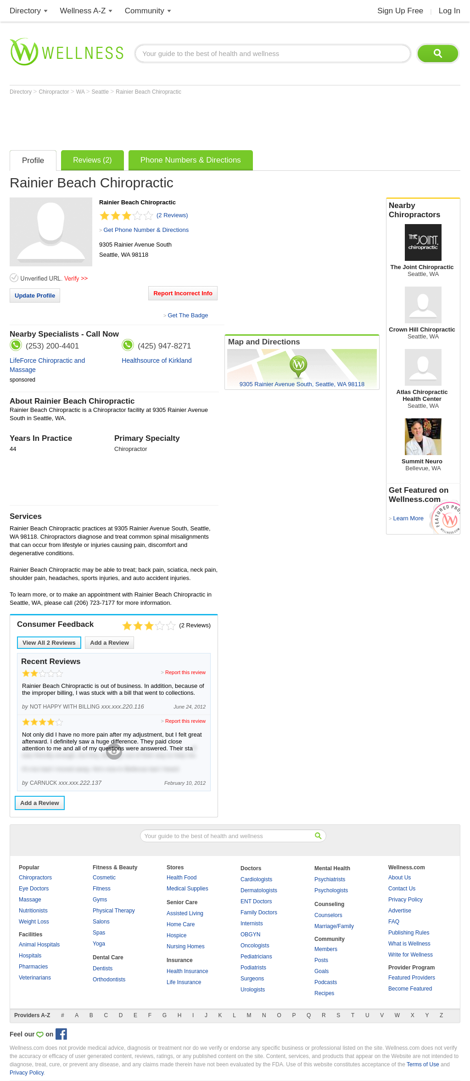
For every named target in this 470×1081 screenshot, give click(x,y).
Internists (252, 923)
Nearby (423, 210)
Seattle (101, 92)
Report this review (185, 672)
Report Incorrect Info (183, 293)
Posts (321, 960)
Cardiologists (256, 879)
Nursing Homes (186, 946)
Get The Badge (188, 315)
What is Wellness (409, 943)
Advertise (399, 910)
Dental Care (108, 957)
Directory (25, 10)
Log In (449, 10)
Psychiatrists (329, 879)
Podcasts (325, 982)
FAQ (393, 921)
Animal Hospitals (39, 944)
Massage (30, 899)
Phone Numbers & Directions (190, 160)
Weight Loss (34, 921)
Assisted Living (185, 913)
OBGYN (250, 934)
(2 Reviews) (172, 215)
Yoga (99, 943)
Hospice (176, 935)
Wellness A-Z (83, 10)
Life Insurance (184, 982)
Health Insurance (187, 971)
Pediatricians (256, 956)
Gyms (100, 899)
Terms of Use (423, 1064)
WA (81, 92)
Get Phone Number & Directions (146, 229)
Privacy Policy (405, 899)
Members (325, 949)
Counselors (328, 915)
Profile (33, 160)
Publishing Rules (408, 932)
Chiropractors (35, 877)
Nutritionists (33, 910)
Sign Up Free (400, 10)
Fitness (102, 888)
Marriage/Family (334, 926)
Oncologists (255, 945)
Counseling (329, 904)
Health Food (181, 877)
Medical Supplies (187, 888)
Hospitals (30, 955)
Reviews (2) (92, 160)
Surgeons (252, 978)
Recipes (324, 993)
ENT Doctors (256, 901)
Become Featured (410, 988)
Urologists (253, 989)
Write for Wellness (410, 955)
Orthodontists (109, 979)
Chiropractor (54, 92)
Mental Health (332, 868)
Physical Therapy (114, 910)
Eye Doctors (34, 888)
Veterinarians (35, 977)
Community (144, 10)
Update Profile (35, 295)
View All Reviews (49, 642)
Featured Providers (411, 977)
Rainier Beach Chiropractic (148, 92)
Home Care (181, 924)
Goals (321, 971)
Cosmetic (104, 877)
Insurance (180, 960)
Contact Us (401, 888)
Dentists (102, 968)
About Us (399, 877)
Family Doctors (259, 912)
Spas (99, 932)
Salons (101, 921)
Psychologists (331, 890)
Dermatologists (259, 890)
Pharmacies (33, 966)
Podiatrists (253, 967)
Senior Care (182, 902)
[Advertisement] (177, 120)
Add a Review (109, 642)
